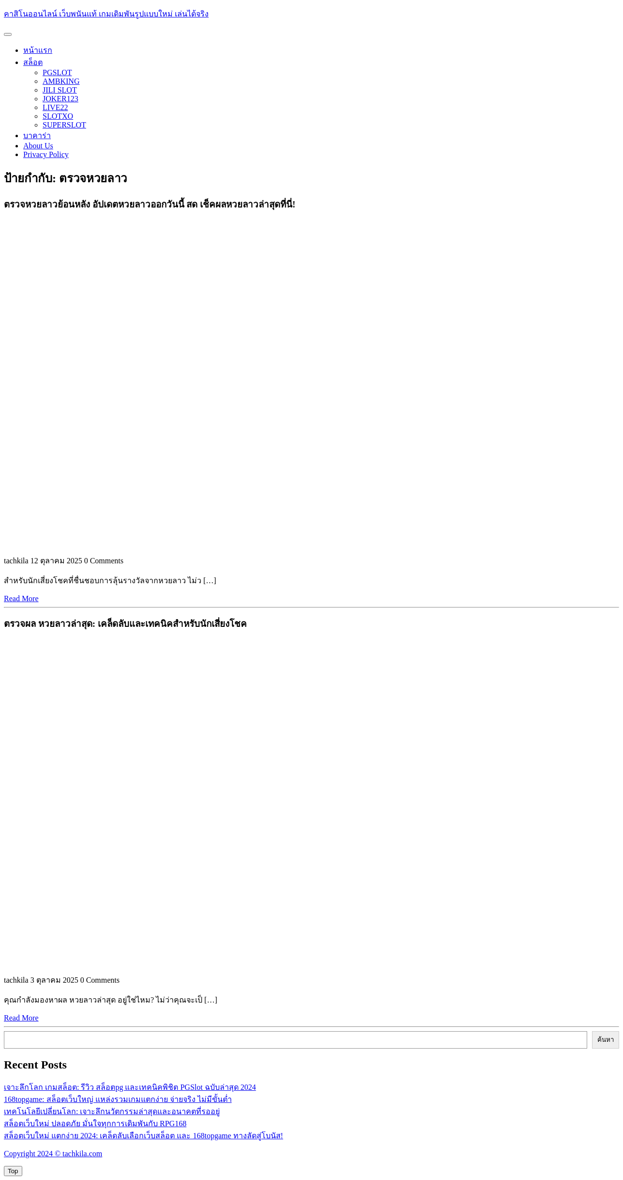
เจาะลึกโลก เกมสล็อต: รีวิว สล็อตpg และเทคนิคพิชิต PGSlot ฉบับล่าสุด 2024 (130, 1087)
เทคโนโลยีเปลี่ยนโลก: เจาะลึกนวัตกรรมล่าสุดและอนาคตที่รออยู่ (112, 1111)
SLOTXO (58, 116)
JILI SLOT (60, 90)
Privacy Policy (46, 154)
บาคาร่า (37, 135)
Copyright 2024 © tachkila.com (53, 1153)
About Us (38, 146)
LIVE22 (55, 107)
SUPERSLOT (64, 125)
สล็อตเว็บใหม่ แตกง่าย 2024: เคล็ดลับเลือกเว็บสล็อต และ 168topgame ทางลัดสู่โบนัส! (143, 1136)
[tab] (8, 34)
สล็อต (33, 62)
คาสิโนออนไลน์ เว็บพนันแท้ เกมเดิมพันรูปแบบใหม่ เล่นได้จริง (106, 14)
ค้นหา (605, 1039)
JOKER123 (60, 99)
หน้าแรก (37, 50)
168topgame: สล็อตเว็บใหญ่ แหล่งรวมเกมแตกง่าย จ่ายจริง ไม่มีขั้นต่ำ (118, 1099)
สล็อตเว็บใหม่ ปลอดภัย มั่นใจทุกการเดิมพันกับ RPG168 (95, 1123)
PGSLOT (57, 72)
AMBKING (61, 81)
